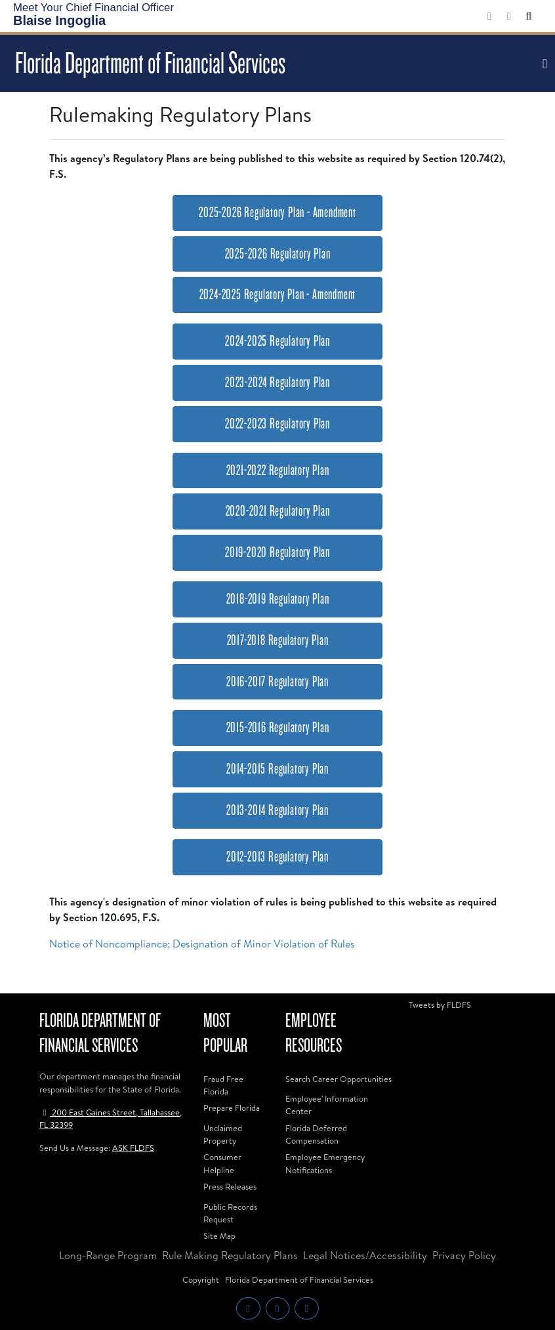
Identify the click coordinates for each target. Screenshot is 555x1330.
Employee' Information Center (326, 1104)
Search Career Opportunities (338, 1079)
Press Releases (230, 1186)
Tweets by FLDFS (440, 1004)
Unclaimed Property (222, 1134)
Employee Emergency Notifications (325, 1163)
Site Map (219, 1235)
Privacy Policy (464, 1255)
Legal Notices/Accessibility (365, 1255)
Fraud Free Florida (223, 1085)
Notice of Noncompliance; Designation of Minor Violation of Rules (202, 943)
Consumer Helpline (222, 1163)
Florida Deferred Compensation (316, 1134)
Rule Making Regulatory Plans (230, 1255)
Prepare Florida (231, 1107)
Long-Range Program (108, 1255)
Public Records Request (230, 1213)
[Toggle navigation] (543, 64)
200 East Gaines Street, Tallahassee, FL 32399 (110, 1118)
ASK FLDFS (133, 1147)
